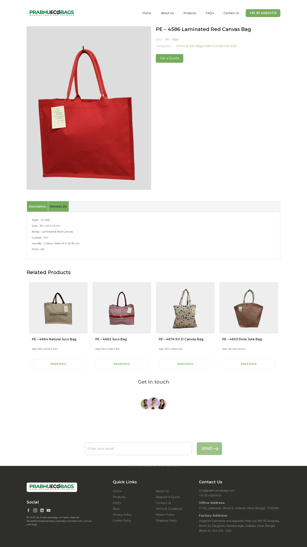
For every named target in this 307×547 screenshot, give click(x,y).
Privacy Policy (122, 514)
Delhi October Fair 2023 (220, 46)
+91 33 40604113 (263, 13)
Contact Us (231, 13)
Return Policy (165, 514)
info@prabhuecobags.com (217, 490)
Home (146, 13)
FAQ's (117, 503)
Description (37, 206)
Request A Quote (168, 497)
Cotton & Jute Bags (189, 46)
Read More (58, 364)
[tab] (37, 206)
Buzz (116, 509)
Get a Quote (169, 58)
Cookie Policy (122, 520)
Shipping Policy (166, 520)
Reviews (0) (58, 206)
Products (189, 13)
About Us (167, 13)
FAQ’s (210, 13)
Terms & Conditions (169, 509)
